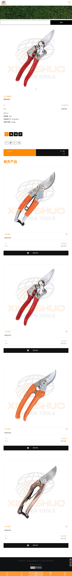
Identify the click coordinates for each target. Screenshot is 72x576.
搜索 (61, 22)
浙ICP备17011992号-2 (36, 564)
